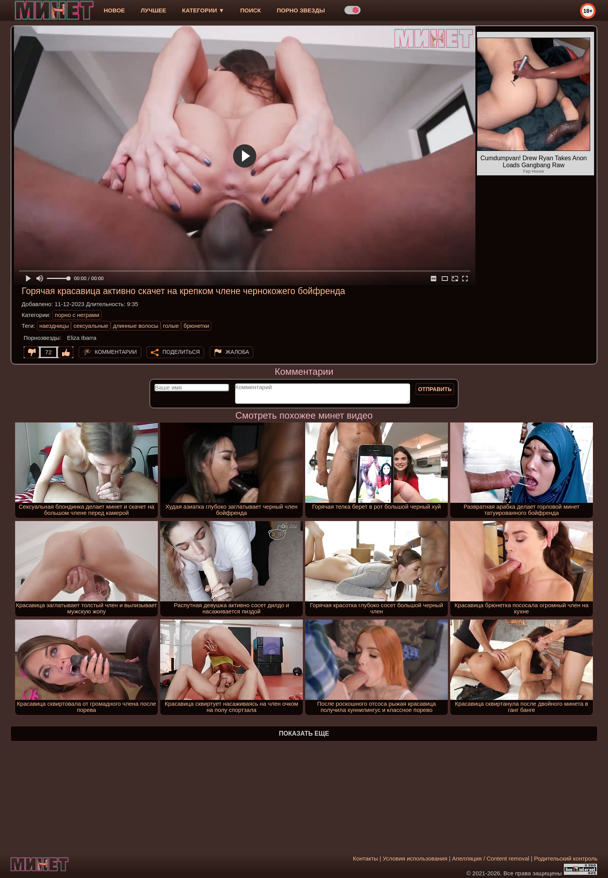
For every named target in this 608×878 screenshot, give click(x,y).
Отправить (435, 389)
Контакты (365, 858)
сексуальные (90, 325)
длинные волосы (135, 325)
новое (114, 10)
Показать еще (304, 733)
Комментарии (116, 352)
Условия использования (415, 858)
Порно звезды (301, 10)
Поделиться (181, 352)
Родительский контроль (566, 858)
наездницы (54, 325)
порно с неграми (77, 315)
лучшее (153, 10)
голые (171, 325)
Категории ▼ (203, 10)
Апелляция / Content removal (490, 858)
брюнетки (196, 325)
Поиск (250, 10)
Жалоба (237, 352)
